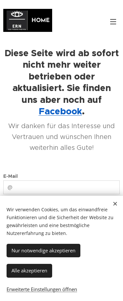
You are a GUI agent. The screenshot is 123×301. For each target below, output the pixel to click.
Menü (113, 21)
